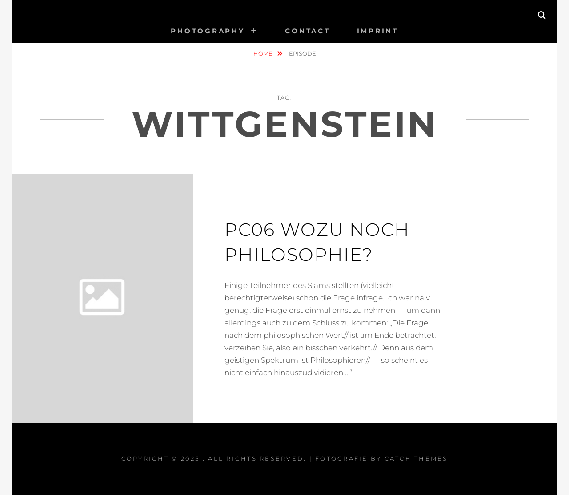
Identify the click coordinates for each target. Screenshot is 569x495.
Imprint (377, 31)
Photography (207, 31)
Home (263, 53)
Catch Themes (416, 458)
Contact (307, 31)
